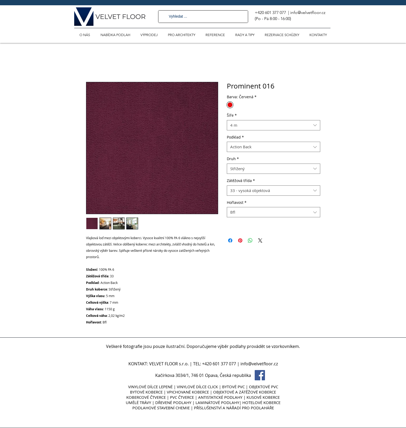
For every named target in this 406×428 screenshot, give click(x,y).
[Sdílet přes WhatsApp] (250, 240)
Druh (233, 158)
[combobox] (273, 125)
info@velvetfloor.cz (307, 12)
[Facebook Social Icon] (260, 375)
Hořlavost (237, 202)
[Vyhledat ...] (203, 17)
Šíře (232, 115)
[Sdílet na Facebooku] (230, 240)
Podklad (235, 137)
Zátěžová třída (241, 180)
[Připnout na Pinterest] (240, 240)
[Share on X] (260, 240)
